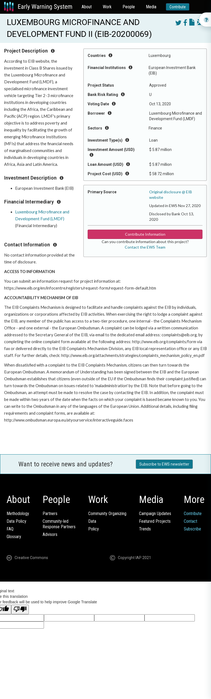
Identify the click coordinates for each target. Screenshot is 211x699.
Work (107, 6)
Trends (145, 529)
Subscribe (192, 529)
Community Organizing (107, 513)
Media (151, 6)
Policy (93, 529)
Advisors (50, 534)
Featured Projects (155, 521)
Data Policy (16, 521)
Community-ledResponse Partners (59, 524)
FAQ (10, 529)
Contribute (178, 7)
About (87, 6)
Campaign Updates (155, 513)
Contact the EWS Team (145, 247)
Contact (190, 521)
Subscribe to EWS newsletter (164, 464)
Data (92, 521)
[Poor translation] (20, 609)
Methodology (18, 513)
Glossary (14, 536)
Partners (50, 513)
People (129, 6)
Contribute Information (145, 234)
